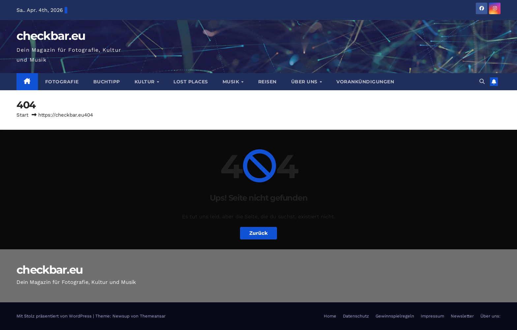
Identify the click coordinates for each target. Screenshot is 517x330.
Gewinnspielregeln (395, 316)
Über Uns (305, 82)
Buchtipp (106, 82)
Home (330, 316)
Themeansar (153, 316)
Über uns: (490, 316)
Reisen (267, 82)
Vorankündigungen (365, 82)
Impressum (432, 316)
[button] (482, 81)
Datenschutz (356, 316)
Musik (232, 82)
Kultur (145, 82)
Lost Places (190, 82)
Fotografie (62, 82)
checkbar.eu (50, 36)
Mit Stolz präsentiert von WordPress (54, 316)
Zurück (258, 233)
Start (22, 115)
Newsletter (462, 316)
